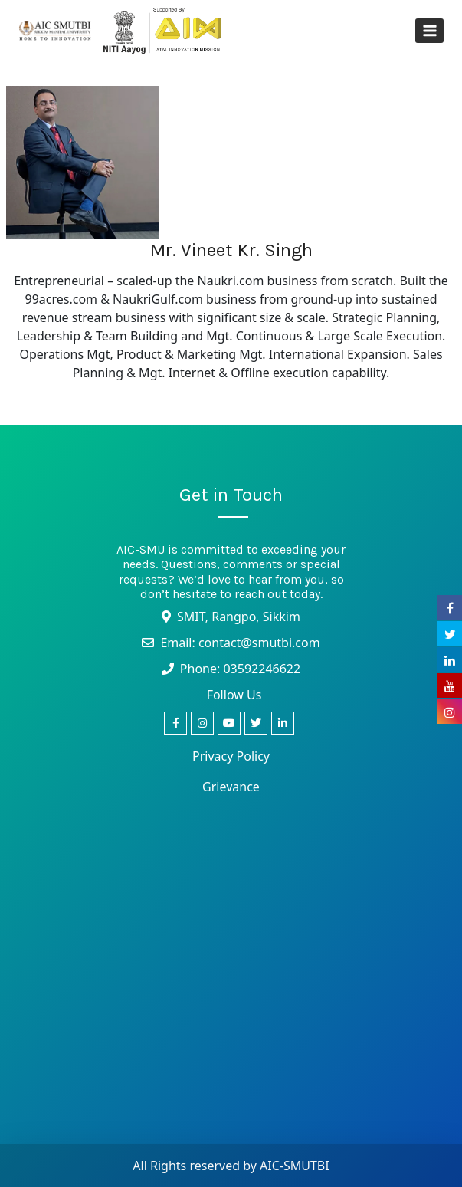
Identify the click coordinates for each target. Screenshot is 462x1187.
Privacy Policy (231, 756)
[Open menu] (429, 30)
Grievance (231, 786)
